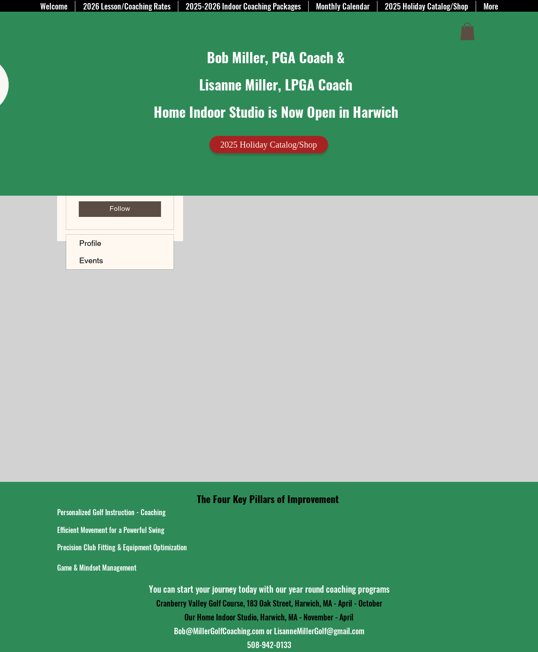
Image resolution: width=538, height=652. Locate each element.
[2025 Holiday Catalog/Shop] (268, 144)
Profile (90, 243)
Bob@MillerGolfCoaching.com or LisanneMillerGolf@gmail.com (269, 630)
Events (91, 260)
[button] (467, 31)
